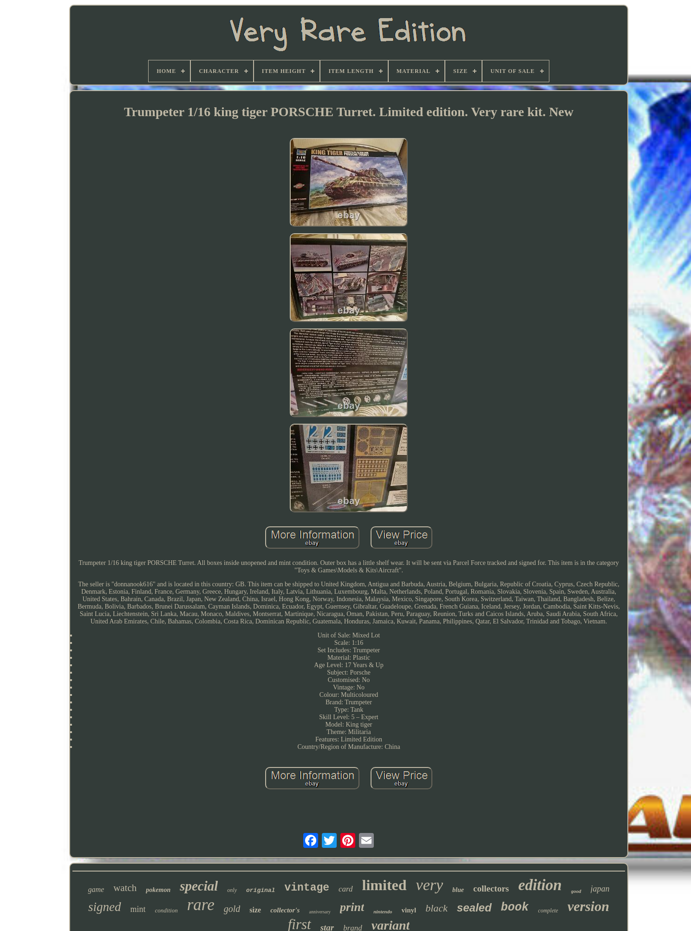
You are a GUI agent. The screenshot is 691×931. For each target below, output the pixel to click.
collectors (491, 888)
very (429, 884)
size (255, 910)
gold (232, 909)
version (588, 906)
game (96, 889)
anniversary (320, 911)
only (232, 890)
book (515, 907)
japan (600, 888)
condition (166, 910)
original (260, 890)
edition (540, 885)
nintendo (382, 911)
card (346, 889)
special (199, 886)
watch (125, 887)
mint (138, 909)
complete (548, 910)
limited (384, 885)
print (352, 907)
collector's (285, 910)
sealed (474, 907)
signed (104, 907)
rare (201, 905)
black (436, 908)
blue (458, 889)
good (576, 891)
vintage (306, 888)
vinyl (409, 910)
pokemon (158, 889)
